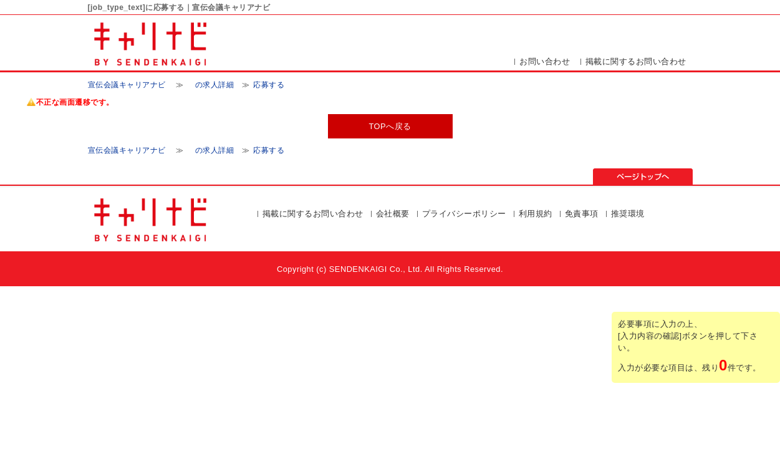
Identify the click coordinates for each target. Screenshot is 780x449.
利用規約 (535, 213)
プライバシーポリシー (464, 213)
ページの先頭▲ (643, 176)
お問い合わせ (544, 61)
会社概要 (393, 213)
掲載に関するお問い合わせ (635, 61)
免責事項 (582, 213)
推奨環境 (628, 213)
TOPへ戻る (389, 126)
